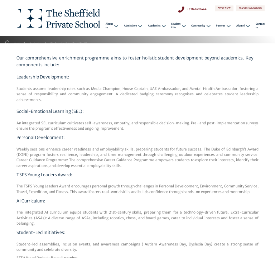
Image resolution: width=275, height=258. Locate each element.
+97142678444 (197, 8)
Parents (220, 26)
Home (17, 43)
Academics (154, 26)
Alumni (240, 26)
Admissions (130, 26)
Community (198, 26)
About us (109, 26)
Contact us (260, 26)
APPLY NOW (224, 8)
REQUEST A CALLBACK (250, 9)
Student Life (175, 26)
